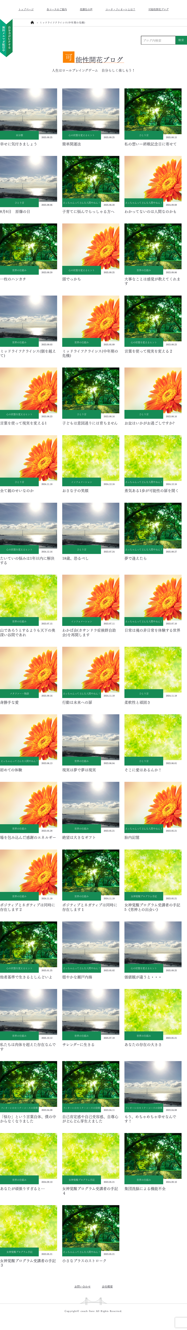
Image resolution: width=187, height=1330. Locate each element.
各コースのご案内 (57, 9)
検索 (181, 40)
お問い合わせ (82, 1286)
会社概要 (107, 1286)
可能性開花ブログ (158, 9)
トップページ (26, 9)
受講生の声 (86, 9)
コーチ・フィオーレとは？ (120, 9)
